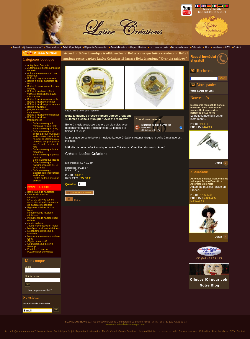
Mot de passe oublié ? (40, 290)
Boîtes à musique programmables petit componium (38, 109)
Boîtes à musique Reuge (46, 159)
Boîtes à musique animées (41, 101)
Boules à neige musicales (40, 192)
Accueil (16, 47)
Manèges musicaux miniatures (43, 228)
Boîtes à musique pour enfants (43, 104)
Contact (237, 47)
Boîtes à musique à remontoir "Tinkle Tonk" (45, 124)
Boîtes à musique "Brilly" (46, 128)
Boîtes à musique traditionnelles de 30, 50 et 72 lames (45, 165)
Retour (73, 200)
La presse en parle (159, 47)
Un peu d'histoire (138, 47)
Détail (218, 163)
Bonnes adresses (179, 47)
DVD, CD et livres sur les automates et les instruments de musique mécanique (42, 202)
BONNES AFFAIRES (39, 187)
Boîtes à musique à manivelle (43, 99)
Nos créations (52, 47)
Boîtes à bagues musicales (41, 78)
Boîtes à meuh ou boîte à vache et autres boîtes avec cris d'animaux (42, 94)
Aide (207, 47)
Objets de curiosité (37, 241)
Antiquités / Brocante (38, 65)
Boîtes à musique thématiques (43, 114)
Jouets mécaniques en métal (42, 225)
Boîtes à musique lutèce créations (151, 53)
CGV (227, 47)
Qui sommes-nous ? (32, 47)
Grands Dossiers (119, 47)
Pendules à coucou (37, 249)
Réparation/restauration (95, 47)
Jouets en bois (35, 223)
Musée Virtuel (45, 53)
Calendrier (196, 47)
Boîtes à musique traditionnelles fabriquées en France (46, 173)
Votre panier (206, 85)
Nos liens (217, 47)
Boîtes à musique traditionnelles (36, 118)
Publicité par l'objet (72, 47)
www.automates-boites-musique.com (125, 324)
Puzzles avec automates (40, 251)
